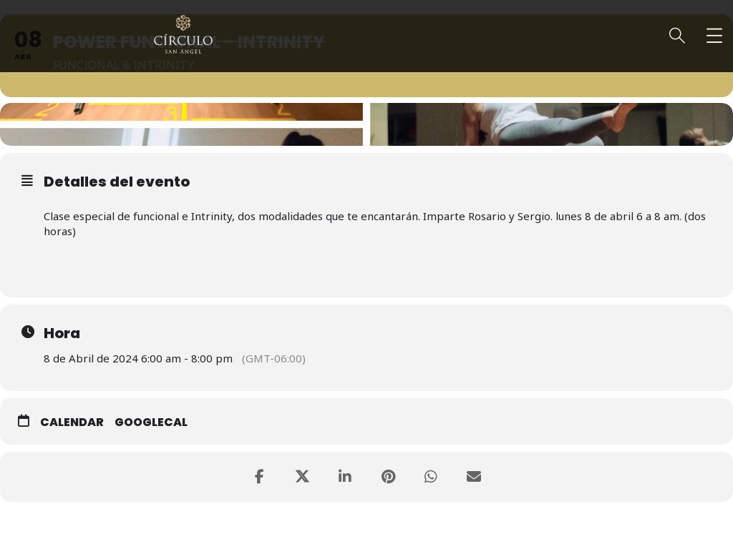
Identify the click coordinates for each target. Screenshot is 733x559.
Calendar (72, 422)
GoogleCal (151, 422)
